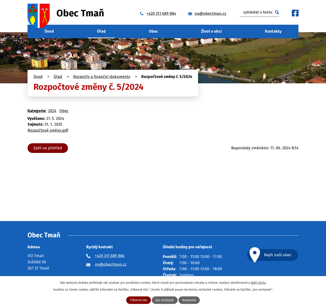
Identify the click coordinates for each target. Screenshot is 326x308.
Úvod (49, 31)
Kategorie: (37, 110)
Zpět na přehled (47, 148)
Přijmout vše (138, 300)
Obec (153, 31)
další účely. (258, 283)
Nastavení (189, 300)
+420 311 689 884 (110, 255)
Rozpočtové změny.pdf (48, 130)
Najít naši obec (278, 254)
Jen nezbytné (165, 300)
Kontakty (273, 31)
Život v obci (211, 31)
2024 (52, 110)
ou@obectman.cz (110, 264)
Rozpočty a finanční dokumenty (101, 76)
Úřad (101, 31)
